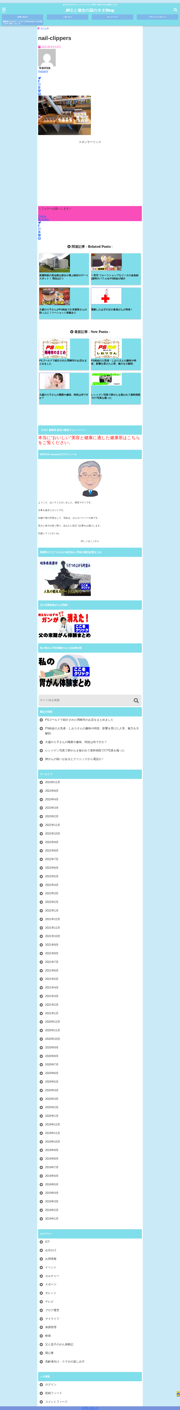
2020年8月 (52, 990)
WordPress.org (54, 1344)
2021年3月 (52, 930)
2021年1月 (52, 947)
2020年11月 (52, 964)
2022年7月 (52, 793)
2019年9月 (52, 1084)
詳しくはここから (90, 475)
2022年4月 (52, 819)
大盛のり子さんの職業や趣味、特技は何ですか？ (76, 676)
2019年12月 (52, 1058)
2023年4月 (52, 733)
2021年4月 (52, 921)
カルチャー (52, 1210)
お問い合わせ (90, 1407)
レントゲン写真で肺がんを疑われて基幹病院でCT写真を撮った (85, 684)
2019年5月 (52, 1118)
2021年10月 (52, 870)
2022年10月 (52, 767)
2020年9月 (52, 981)
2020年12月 (52, 956)
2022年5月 (52, 810)
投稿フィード (53, 1327)
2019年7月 (52, 1101)
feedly (44, 221)
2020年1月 (52, 1050)
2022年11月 (52, 759)
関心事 (49, 1287)
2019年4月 (52, 1127)
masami (43, 72)
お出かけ (50, 1184)
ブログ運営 (52, 1244)
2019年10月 (52, 1075)
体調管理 (50, 1261)
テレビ (49, 1235)
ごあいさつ (67, 17)
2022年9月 (52, 776)
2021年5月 (52, 913)
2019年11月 (52, 1067)
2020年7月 (52, 998)
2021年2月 (52, 938)
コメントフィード (56, 1335)
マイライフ (52, 1252)
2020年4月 (52, 1024)
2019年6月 (52, 1110)
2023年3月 (52, 742)
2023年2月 (52, 750)
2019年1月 (52, 1152)
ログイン (50, 1318)
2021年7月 (52, 896)
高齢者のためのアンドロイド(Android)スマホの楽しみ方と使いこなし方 (22, 23)
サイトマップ (112, 17)
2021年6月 (52, 904)
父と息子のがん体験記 (59, 1278)
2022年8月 (52, 784)
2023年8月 (52, 724)
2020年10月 (52, 973)
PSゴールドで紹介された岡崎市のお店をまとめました (79, 654)
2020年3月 (52, 1033)
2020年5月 (52, 1015)
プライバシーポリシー (157, 17)
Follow (42, 218)
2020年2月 (52, 1041)
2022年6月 (52, 801)
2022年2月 (52, 836)
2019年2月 (52, 1144)
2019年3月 (52, 1135)
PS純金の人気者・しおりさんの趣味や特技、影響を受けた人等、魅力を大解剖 (92, 665)
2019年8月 (52, 1093)
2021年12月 (52, 853)
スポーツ (50, 1218)
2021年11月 (52, 861)
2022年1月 (52, 844)
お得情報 (50, 1193)
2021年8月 (52, 887)
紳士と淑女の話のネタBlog (90, 10)
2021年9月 (52, 879)
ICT (47, 1176)
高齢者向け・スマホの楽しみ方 (65, 1295)
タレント (50, 1227)
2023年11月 (52, 716)
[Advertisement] (90, 177)
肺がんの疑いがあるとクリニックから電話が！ (74, 693)
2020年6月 (52, 1007)
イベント (50, 1201)
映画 (48, 1270)
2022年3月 (52, 827)
